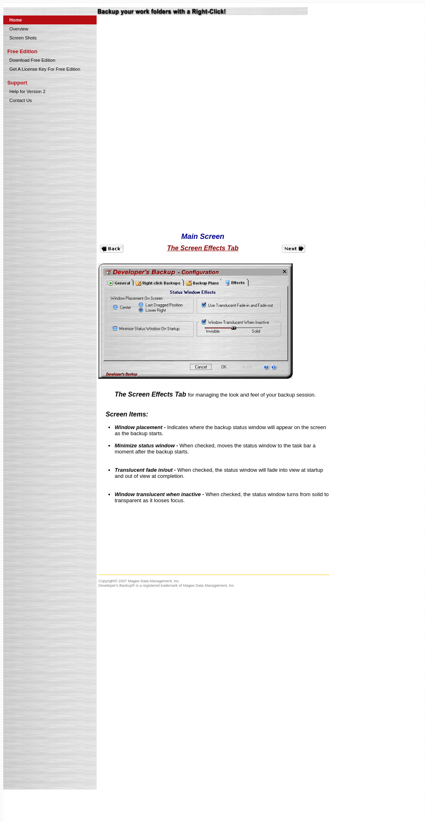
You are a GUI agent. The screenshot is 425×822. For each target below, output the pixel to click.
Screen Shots (23, 37)
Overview (18, 28)
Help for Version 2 (27, 91)
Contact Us (20, 100)
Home (15, 19)
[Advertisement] (381, 139)
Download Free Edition (32, 60)
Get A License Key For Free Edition (44, 69)
